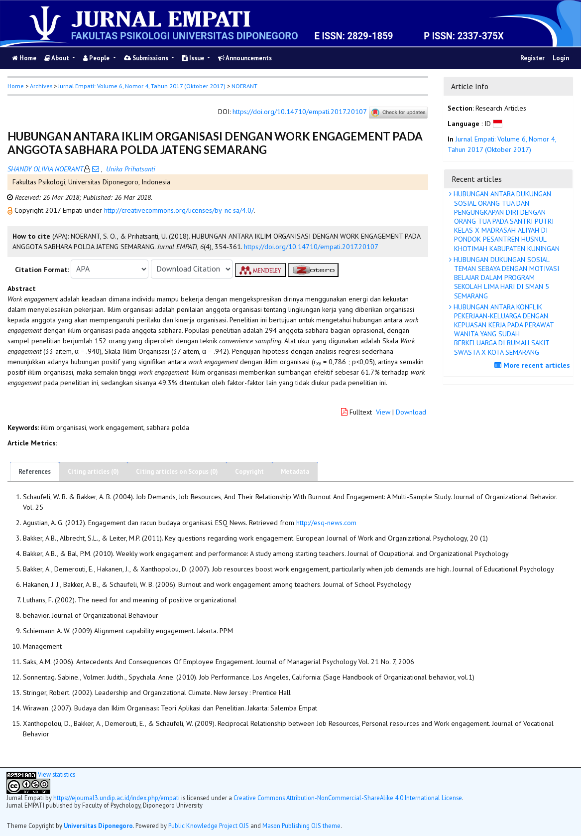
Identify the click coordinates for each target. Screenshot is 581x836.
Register (532, 58)
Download (411, 412)
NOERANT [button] (244, 86)
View (383, 412)
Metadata (295, 471)
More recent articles (533, 365)
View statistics (56, 774)
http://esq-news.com (326, 522)
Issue (194, 58)
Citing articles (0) (93, 471)
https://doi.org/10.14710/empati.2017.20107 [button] (311, 246)
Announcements (245, 58)
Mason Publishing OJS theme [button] (301, 826)
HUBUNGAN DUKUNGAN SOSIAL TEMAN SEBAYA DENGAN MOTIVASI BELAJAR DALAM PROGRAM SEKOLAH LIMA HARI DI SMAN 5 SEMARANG (505, 277)
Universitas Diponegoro (98, 826)
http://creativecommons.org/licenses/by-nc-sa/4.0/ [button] (179, 210)
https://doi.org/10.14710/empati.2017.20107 (299, 111)
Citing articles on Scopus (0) (177, 471)
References (34, 471)
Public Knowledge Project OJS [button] (208, 826)
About (57, 58)
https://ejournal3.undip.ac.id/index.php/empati (116, 798)
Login (561, 58)
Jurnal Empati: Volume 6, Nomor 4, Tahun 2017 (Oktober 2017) (142, 86)
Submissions (147, 58)
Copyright (249, 471)
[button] (10, 210)
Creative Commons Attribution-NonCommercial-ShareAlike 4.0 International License (347, 798)
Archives (41, 86)
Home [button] (15, 86)
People (97, 58)
